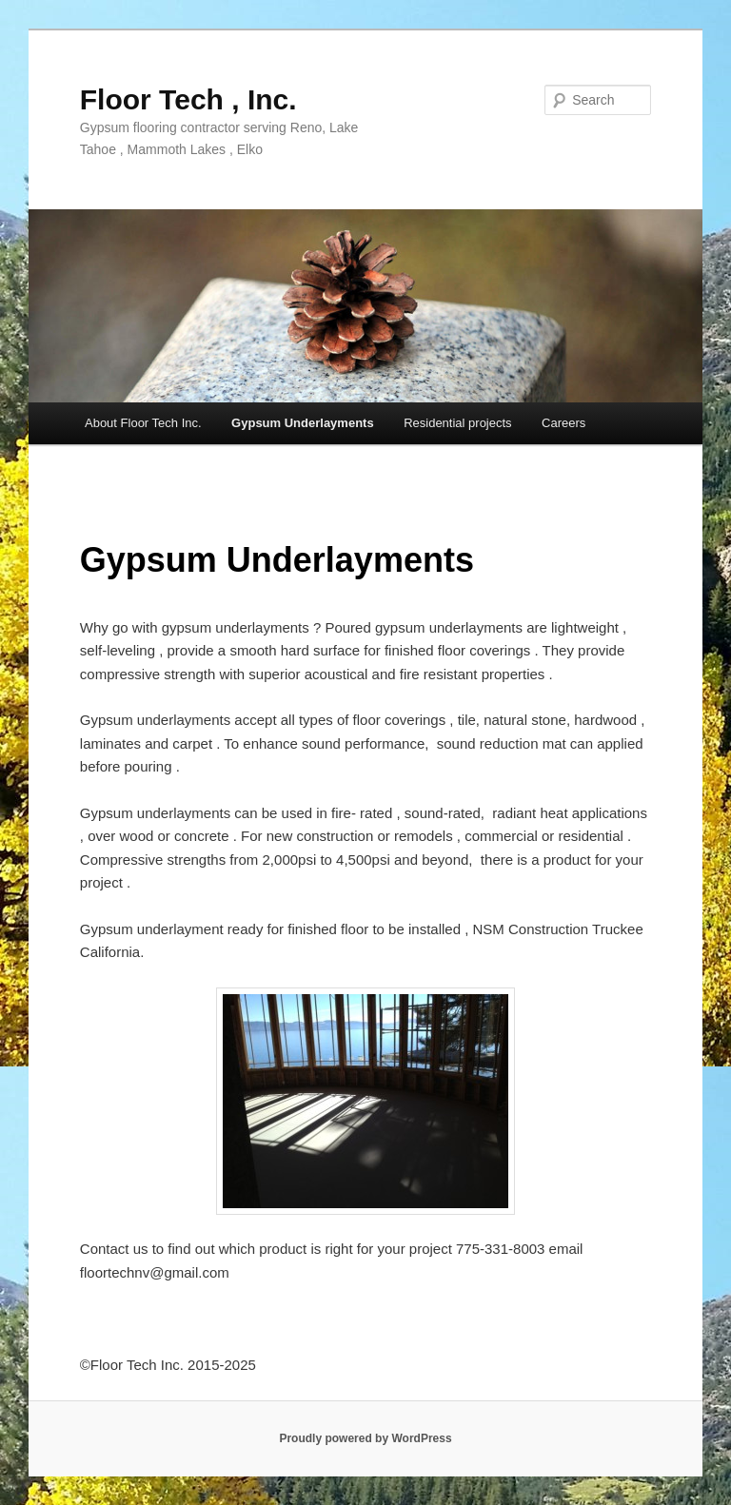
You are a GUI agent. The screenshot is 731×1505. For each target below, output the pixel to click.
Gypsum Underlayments (302, 423)
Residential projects (457, 423)
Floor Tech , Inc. (188, 99)
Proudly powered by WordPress (365, 1438)
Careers (563, 423)
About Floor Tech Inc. (143, 423)
